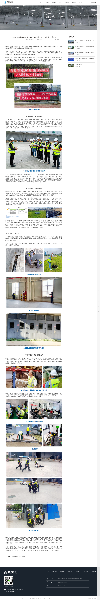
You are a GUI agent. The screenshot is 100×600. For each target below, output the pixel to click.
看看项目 (60, 2)
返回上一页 (58, 39)
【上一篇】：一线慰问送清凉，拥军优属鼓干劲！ (18, 556)
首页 (41, 2)
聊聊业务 (54, 2)
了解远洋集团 (92, 2)
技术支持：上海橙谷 (92, 598)
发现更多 (80, 2)
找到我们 (74, 2)
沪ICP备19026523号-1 (46, 598)
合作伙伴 (67, 2)
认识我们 (47, 2)
